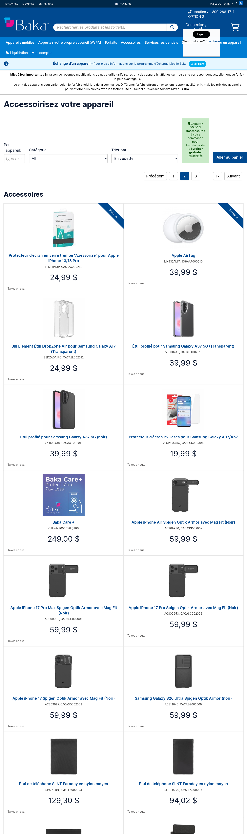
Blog (126, 769)
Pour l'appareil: (12, 147)
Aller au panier (226, 701)
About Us (129, 749)
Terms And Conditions (78, 759)
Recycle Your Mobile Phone (200, 759)
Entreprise (46, 3)
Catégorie (38, 150)
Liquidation (17, 53)
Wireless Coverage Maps (140, 774)
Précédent (155, 176)
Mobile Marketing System (199, 754)
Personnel (11, 3)
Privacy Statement (76, 754)
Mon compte (41, 53)
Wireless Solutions (195, 764)
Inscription (10, 754)
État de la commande (17, 759)
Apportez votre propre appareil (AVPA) (69, 43)
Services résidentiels (161, 43)
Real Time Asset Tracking (199, 749)
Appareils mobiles (20, 43)
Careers (129, 764)
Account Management (18, 769)
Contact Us (71, 764)
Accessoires (131, 43)
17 (218, 176)
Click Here (197, 63)
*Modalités (195, 155)
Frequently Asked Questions (82, 749)
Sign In (201, 34)
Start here (213, 41)
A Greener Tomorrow (137, 759)
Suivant (233, 176)
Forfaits (111, 43)
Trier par (118, 150)
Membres (28, 3)
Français (122, 3)
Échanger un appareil (224, 43)
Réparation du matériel (18, 764)
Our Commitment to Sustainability (145, 754)
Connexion (194, 24)
